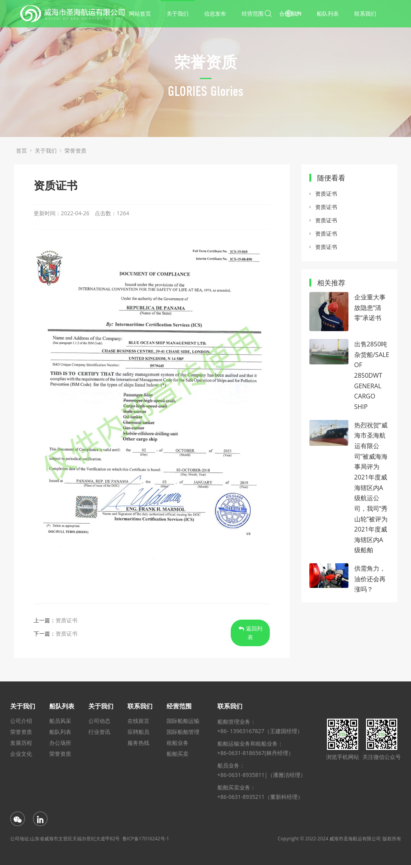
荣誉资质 (75, 150)
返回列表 (250, 633)
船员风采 (60, 720)
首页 (21, 150)
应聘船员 (138, 731)
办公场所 (60, 742)
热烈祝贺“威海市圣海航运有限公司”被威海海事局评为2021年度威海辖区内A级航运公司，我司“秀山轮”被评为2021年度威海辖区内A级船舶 (371, 488)
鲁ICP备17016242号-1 (145, 838)
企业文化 (21, 753)
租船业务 (177, 742)
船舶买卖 (177, 753)
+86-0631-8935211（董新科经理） (260, 796)
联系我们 (365, 13)
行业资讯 (99, 731)
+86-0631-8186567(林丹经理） (255, 753)
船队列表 (328, 13)
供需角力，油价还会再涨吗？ (370, 578)
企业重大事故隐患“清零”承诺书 (370, 307)
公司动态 (99, 720)
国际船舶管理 (183, 731)
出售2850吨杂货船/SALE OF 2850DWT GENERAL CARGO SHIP (371, 375)
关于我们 (177, 13)
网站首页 (140, 13)
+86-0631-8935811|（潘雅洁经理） (261, 774)
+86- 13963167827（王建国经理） (260, 731)
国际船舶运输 (183, 720)
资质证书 (66, 620)
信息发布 (215, 13)
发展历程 (21, 742)
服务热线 (138, 742)
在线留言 (138, 720)
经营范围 (253, 13)
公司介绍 (21, 720)
